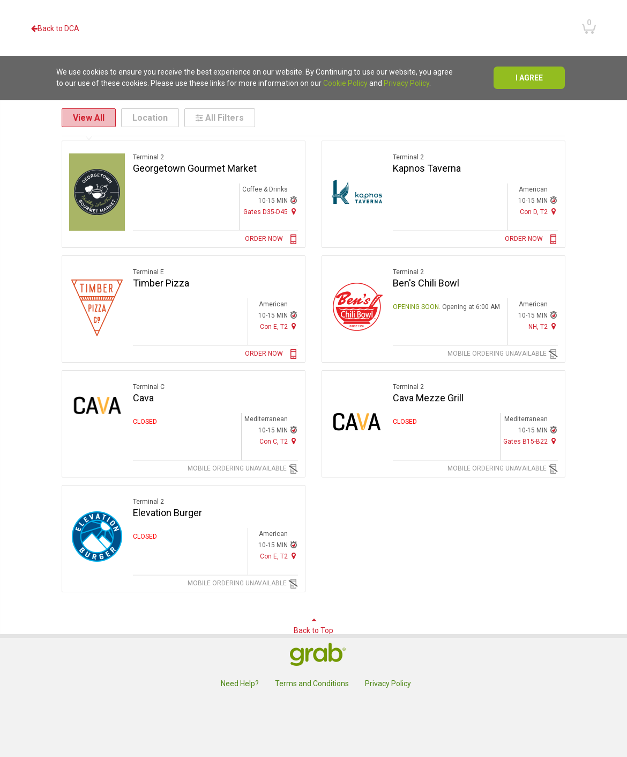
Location (150, 118)
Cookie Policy (345, 83)
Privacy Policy (406, 83)
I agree (529, 78)
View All (88, 118)
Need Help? (240, 683)
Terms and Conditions (312, 683)
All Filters (220, 118)
